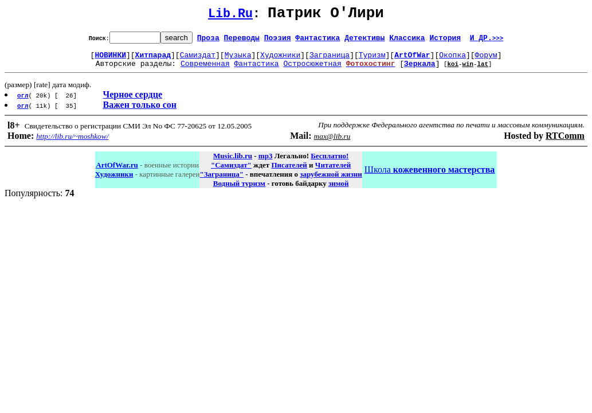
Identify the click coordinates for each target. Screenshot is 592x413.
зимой (338, 190)
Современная (205, 70)
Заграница (329, 59)
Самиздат (197, 59)
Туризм (372, 59)
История (445, 41)
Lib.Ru (230, 15)
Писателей (289, 171)
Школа (429, 176)
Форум (486, 59)
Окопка (452, 59)
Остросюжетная (312, 70)
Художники (280, 59)
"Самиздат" (231, 171)
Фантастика (317, 41)
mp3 (265, 162)
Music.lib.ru (232, 162)
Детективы (364, 41)
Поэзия (277, 41)
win (467, 70)
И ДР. (487, 41)
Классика (407, 41)
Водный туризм (239, 190)
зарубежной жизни (331, 181)
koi (452, 70)
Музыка (238, 59)
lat (482, 70)
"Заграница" (221, 181)
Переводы (242, 41)
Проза (208, 41)
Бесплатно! (329, 162)
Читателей (333, 171)
